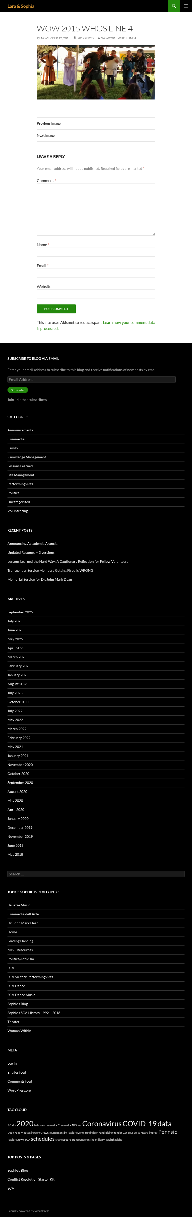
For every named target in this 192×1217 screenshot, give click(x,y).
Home (12, 932)
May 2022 (15, 720)
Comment (46, 180)
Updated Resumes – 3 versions (31, 552)
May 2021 (15, 747)
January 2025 (18, 675)
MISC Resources (20, 950)
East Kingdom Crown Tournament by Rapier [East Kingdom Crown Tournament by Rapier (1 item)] (50, 1132)
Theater (14, 1022)
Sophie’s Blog (18, 1004)
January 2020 (18, 818)
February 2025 (19, 666)
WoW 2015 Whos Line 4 (118, 38)
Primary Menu (186, 6)
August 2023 (17, 684)
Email (42, 265)
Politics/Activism (21, 959)
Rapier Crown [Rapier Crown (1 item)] (16, 1139)
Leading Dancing (20, 941)
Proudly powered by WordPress (28, 1211)
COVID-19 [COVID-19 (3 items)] (139, 1123)
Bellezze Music (19, 905)
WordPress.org (19, 1090)
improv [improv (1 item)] (153, 1132)
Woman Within (19, 1031)
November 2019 (20, 836)
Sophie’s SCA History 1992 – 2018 (34, 1013)
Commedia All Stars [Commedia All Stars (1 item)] (70, 1125)
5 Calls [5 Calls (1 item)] (12, 1125)
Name (43, 244)
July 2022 (15, 711)
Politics (13, 493)
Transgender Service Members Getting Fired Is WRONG (50, 570)
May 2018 (15, 854)
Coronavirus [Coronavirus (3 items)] (102, 1123)
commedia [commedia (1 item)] (50, 1125)
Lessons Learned (20, 466)
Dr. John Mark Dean (23, 923)
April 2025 (16, 648)
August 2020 (17, 791)
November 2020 (20, 764)
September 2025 (20, 612)
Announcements (20, 430)
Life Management (21, 475)
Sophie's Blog (18, 1170)
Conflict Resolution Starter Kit (31, 1179)
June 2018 (16, 845)
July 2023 (15, 693)
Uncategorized (19, 502)
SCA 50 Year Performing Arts (30, 977)
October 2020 (18, 773)
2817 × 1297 (86, 38)
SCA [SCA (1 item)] (27, 1139)
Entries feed (17, 1072)
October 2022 (18, 702)
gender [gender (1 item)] (118, 1132)
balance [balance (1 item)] (39, 1125)
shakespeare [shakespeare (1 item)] (63, 1139)
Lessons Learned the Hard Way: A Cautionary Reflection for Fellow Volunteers (68, 561)
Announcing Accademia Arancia (33, 543)
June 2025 (16, 630)
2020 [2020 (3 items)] (25, 1123)
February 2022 (19, 738)
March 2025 (17, 657)
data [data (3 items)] (165, 1123)
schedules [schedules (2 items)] (43, 1138)
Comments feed (20, 1081)
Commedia (16, 439)
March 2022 (17, 729)
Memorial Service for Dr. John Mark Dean (40, 579)
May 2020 (15, 800)
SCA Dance (16, 986)
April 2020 (16, 809)
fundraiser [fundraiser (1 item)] (91, 1132)
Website (44, 286)
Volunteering (18, 511)
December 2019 (20, 827)
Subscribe (17, 390)
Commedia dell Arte (23, 914)
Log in (12, 1063)
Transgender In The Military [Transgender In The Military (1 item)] (88, 1139)
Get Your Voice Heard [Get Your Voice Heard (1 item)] (135, 1132)
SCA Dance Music (21, 995)
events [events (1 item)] (80, 1132)
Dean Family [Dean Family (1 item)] (15, 1132)
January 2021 (18, 755)
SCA (11, 968)
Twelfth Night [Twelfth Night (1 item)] (114, 1139)
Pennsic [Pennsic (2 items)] (167, 1131)
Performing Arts (20, 484)
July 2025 (15, 621)
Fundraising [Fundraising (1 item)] (105, 1132)
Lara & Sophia (21, 6)
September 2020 (20, 782)
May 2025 (15, 639)
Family (13, 448)
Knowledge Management (27, 457)
